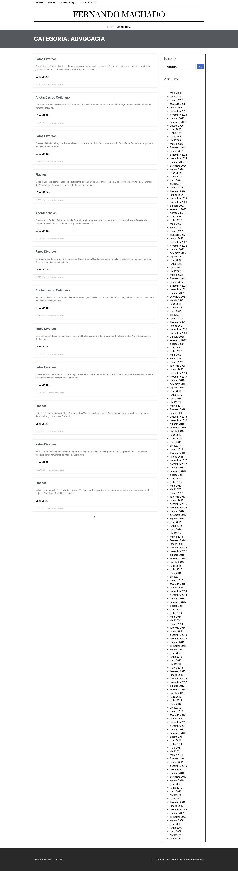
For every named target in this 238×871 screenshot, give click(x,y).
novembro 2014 (178, 594)
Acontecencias (46, 213)
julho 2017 (175, 478)
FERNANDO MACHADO (119, 15)
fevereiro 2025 (177, 147)
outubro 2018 (177, 424)
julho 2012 (175, 696)
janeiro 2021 (176, 325)
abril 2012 (175, 707)
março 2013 (176, 667)
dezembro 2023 (178, 198)
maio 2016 (176, 529)
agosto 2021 (177, 300)
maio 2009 (176, 831)
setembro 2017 (178, 471)
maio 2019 (176, 398)
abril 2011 (175, 751)
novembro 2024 (178, 158)
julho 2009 (175, 824)
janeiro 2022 (176, 282)
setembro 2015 (178, 558)
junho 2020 (176, 351)
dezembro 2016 (178, 504)
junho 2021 (176, 307)
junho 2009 (176, 827)
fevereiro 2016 (177, 540)
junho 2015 (176, 569)
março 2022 (176, 274)
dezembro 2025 (178, 111)
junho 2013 (176, 656)
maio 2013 (176, 660)
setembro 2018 (178, 427)
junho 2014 (176, 613)
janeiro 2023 (176, 238)
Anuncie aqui (68, 3)
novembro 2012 (178, 682)
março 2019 (176, 405)
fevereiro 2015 (177, 584)
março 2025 (176, 143)
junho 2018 (176, 438)
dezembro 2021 (178, 285)
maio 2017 (176, 485)
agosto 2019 (177, 387)
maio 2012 (176, 704)
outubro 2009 (177, 813)
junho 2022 (176, 263)
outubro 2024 (177, 162)
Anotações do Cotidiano (53, 97)
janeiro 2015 (176, 587)
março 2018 (176, 449)
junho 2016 (176, 525)
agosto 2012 (177, 693)
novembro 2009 (178, 809)
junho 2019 (176, 394)
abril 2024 (175, 183)
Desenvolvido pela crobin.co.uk (49, 859)
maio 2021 (176, 311)
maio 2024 (176, 180)
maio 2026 (176, 93)
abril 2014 (175, 620)
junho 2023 (176, 220)
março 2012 (176, 711)
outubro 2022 (177, 249)
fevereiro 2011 (177, 758)
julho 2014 (175, 609)
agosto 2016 (177, 518)
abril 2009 (175, 835)
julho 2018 (175, 434)
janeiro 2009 (176, 838)
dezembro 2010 (178, 765)
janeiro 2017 (176, 500)
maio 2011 (176, 747)
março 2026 (176, 100)
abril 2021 (175, 314)
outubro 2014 (177, 598)
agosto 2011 (177, 736)
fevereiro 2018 (177, 453)
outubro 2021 (177, 293)
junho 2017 (176, 482)
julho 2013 (175, 653)
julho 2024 (175, 173)
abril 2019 (175, 402)
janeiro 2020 (176, 369)
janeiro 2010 (176, 805)
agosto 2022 (177, 256)
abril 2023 (175, 227)
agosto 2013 (177, 649)
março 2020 (176, 362)
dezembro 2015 (178, 547)
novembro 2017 (178, 464)
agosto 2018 (177, 431)
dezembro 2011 (178, 722)
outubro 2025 (177, 118)
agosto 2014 (177, 605)
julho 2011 (175, 740)
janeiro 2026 (176, 107)
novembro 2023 (178, 202)
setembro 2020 (178, 340)
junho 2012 (176, 700)
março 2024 (176, 187)
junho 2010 (176, 787)
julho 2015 (175, 565)
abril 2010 (175, 795)
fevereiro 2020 (177, 365)
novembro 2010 (178, 769)
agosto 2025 (177, 125)
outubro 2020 (177, 336)
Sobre (51, 3)
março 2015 (176, 580)
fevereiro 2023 (177, 234)
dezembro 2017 (178, 460)
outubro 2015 (177, 554)
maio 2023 (176, 223)
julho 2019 (175, 391)
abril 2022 (175, 271)
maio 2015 (176, 573)
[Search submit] (200, 66)
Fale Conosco (89, 3)
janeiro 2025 (176, 151)
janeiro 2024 (176, 194)
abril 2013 (175, 664)
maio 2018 (176, 442)
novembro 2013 (178, 638)
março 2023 (176, 231)
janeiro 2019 (176, 413)
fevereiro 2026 (177, 103)
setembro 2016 (178, 514)
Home (39, 3)
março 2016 (176, 536)
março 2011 (176, 755)
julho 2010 (175, 784)
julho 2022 (175, 260)
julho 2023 (175, 216)
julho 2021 (175, 304)
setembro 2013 (178, 645)
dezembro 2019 (178, 373)
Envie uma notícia (119, 27)
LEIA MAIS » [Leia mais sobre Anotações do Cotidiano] (43, 115)
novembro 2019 (178, 376)
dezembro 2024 (178, 154)
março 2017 (176, 493)
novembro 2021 (178, 289)
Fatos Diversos (46, 59)
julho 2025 (175, 129)
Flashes (41, 174)
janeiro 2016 (176, 544)
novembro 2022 (178, 245)
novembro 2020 (178, 333)
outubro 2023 (177, 205)
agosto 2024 (177, 169)
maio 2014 (176, 616)
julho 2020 (175, 347)
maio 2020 (176, 354)
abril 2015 (175, 576)
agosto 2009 (177, 820)
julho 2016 (175, 522)
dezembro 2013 (178, 635)
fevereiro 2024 (177, 191)
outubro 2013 (177, 642)
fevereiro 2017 (177, 496)
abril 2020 (175, 358)
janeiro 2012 (176, 718)
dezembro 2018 (178, 416)
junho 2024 (176, 176)
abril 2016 (175, 533)
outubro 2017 (177, 467)
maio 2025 (176, 136)
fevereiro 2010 (177, 802)
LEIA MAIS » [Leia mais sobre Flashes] (43, 192)
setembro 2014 (178, 602)
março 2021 (176, 318)
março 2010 (176, 798)
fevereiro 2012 (177, 715)
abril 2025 (175, 140)
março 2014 (176, 624)
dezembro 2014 (178, 591)
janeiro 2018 (176, 456)
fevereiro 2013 (177, 671)
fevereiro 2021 (177, 322)
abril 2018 (175, 445)
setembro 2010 (178, 776)
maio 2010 (176, 791)
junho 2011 (176, 744)
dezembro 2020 (178, 329)
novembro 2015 (178, 551)
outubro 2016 (177, 511)
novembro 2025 (178, 114)
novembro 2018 (178, 420)
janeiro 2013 (176, 675)
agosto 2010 (177, 780)
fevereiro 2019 (177, 409)
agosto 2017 (177, 474)
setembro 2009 (178, 816)
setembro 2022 (178, 253)
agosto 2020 (177, 344)
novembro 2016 (178, 507)
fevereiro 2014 (177, 627)
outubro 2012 (177, 685)
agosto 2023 (177, 213)
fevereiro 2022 (177, 278)
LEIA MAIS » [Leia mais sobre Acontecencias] (43, 230)
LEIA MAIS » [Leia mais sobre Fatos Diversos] (43, 76)
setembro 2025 (178, 122)
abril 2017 (175, 489)
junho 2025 (176, 133)
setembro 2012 (178, 689)
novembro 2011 (178, 725)
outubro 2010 (177, 773)
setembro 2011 (178, 733)
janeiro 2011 (176, 762)
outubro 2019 (177, 380)
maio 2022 (176, 267)
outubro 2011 (177, 729)
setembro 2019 (178, 384)
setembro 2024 (178, 165)
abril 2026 (175, 96)
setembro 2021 (178, 296)
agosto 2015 (177, 562)
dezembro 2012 (178, 678)
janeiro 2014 (176, 631)
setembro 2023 (178, 209)
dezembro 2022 (178, 242)
